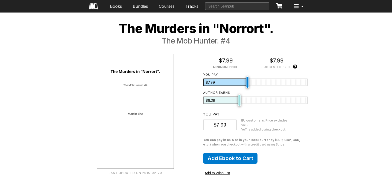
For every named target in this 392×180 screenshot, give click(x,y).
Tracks (191, 6)
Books (116, 6)
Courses (167, 6)
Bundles (140, 6)
